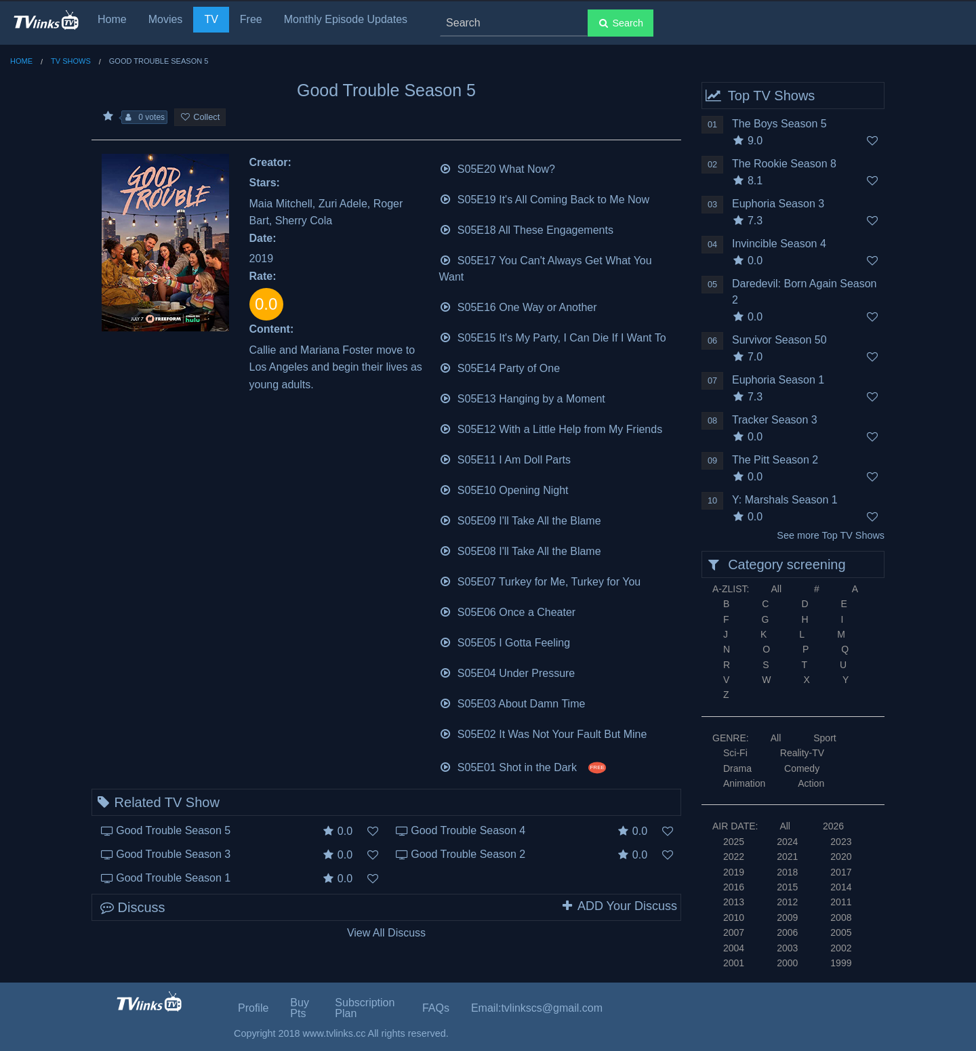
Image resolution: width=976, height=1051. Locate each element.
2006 (787, 932)
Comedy (801, 768)
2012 (787, 902)
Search (620, 23)
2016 (733, 887)
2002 (840, 948)
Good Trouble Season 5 (173, 830)
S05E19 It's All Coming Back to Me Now (544, 198)
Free (251, 19)
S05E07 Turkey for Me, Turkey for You (540, 580)
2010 (733, 917)
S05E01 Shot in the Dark (523, 766)
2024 (787, 841)
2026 (833, 826)
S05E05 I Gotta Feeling (505, 641)
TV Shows (71, 61)
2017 (840, 872)
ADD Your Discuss (619, 906)
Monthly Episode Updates (345, 19)
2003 (787, 948)
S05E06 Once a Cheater (507, 611)
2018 (787, 872)
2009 (787, 917)
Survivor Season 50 (779, 340)
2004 (733, 948)
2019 (733, 872)
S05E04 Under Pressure (507, 672)
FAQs (435, 1008)
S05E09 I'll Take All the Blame (520, 519)
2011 (840, 902)
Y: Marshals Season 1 (785, 500)
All (776, 588)
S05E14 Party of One (500, 367)
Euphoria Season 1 (778, 380)
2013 (733, 902)
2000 (787, 962)
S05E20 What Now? (497, 168)
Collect (200, 117)
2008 (840, 917)
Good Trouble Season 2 (468, 854)
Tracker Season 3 (774, 420)
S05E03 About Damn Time (512, 702)
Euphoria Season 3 (778, 203)
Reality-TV (802, 752)
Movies (165, 19)
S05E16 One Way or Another (518, 306)
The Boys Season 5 (779, 123)
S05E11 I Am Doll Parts (505, 458)
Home (112, 19)
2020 (840, 856)
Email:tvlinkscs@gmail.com (537, 1008)
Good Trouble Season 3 (173, 854)
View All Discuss (386, 933)
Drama (737, 768)
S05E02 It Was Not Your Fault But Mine (543, 733)
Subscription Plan (364, 1008)
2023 (840, 841)
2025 (733, 841)
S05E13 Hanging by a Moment (522, 397)
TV (211, 19)
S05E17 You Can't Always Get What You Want (545, 267)
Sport (824, 738)
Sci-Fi (735, 752)
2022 (733, 856)
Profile (253, 1008)
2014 (840, 887)
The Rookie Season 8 (784, 163)
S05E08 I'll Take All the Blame (520, 550)
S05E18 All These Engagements (526, 229)
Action (811, 783)
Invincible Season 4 (779, 243)
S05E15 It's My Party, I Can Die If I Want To (552, 336)
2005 (840, 932)
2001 (733, 962)
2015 (787, 887)
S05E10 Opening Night (504, 489)
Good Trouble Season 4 (468, 830)
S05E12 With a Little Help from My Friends (551, 428)
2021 (787, 856)
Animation (744, 783)
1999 (840, 962)
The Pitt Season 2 (775, 460)
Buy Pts (299, 1008)
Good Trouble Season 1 (173, 878)
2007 (733, 932)
